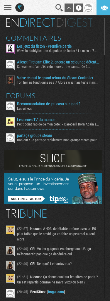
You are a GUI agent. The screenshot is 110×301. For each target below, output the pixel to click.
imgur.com (56, 291)
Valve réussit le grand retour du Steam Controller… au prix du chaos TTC (58, 77)
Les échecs (24, 108)
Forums (20, 95)
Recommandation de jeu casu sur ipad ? (48, 104)
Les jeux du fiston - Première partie (44, 46)
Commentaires (33, 38)
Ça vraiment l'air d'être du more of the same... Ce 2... (53, 66)
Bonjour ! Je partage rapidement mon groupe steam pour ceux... (58, 140)
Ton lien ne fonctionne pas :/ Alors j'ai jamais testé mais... (57, 82)
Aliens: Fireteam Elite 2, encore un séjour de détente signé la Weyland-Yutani (58, 62)
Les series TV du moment (37, 119)
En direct (30, 22)
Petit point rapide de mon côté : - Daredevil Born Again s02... (58, 124)
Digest (75, 22)
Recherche (59, 8)
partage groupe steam (34, 135)
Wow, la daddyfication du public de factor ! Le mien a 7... (57, 51)
